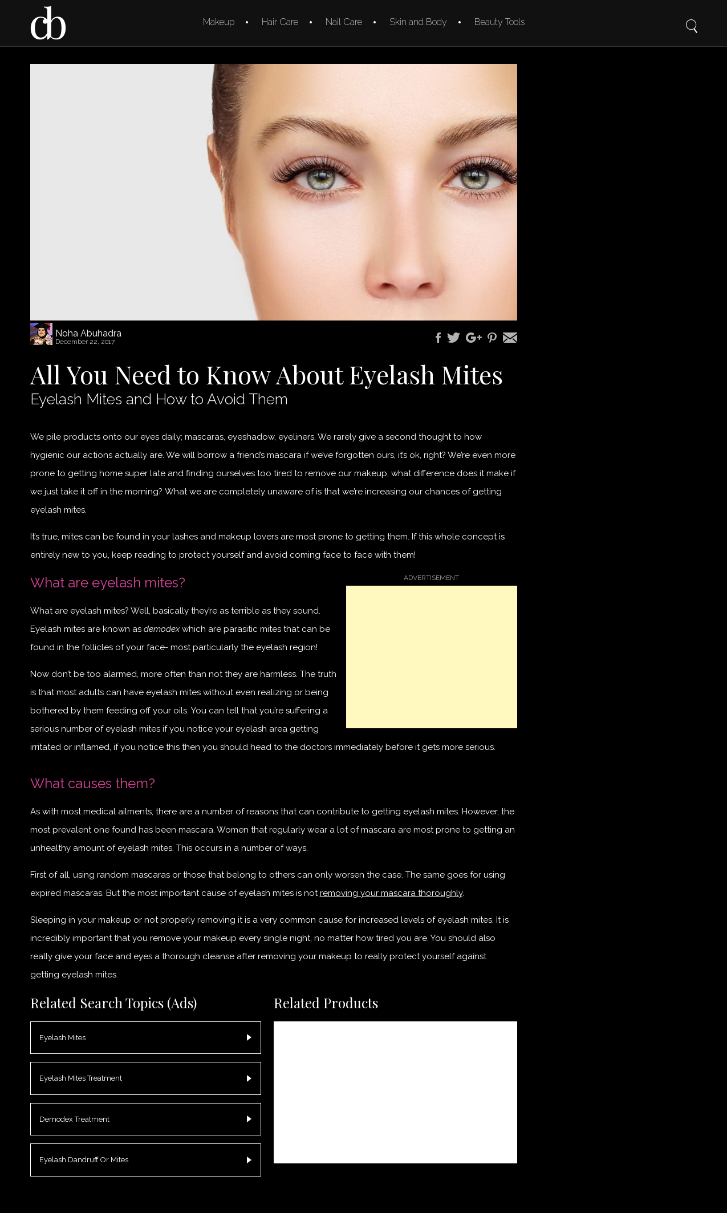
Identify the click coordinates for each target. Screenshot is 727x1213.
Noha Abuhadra (88, 333)
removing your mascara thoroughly (391, 893)
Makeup (218, 22)
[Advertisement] (431, 657)
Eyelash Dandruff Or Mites (83, 1159)
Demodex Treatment (74, 1119)
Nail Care (344, 22)
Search (691, 18)
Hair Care (280, 22)
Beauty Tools (499, 22)
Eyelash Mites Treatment (80, 1078)
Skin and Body (418, 22)
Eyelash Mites (62, 1037)
